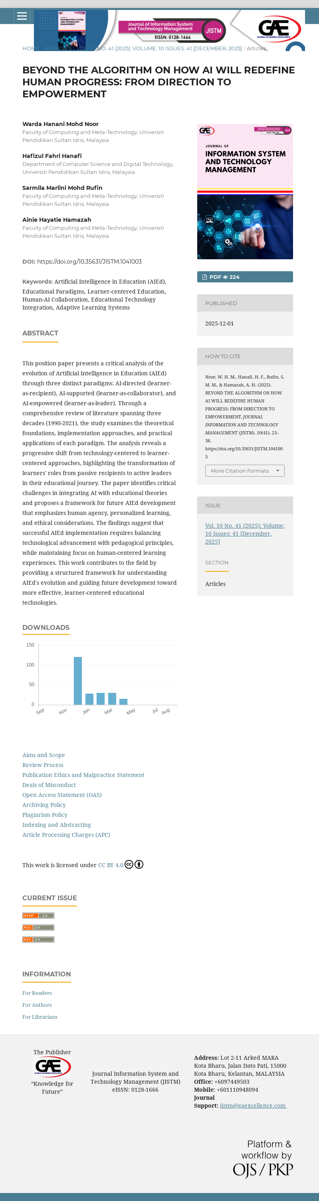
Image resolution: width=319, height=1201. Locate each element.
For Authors (37, 1004)
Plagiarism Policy (44, 814)
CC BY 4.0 (120, 864)
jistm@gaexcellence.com (253, 1105)
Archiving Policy (44, 805)
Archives (57, 48)
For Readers (37, 992)
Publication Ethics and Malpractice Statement (83, 775)
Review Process (42, 765)
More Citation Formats (240, 470)
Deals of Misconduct (49, 785)
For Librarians (39, 1016)
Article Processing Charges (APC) (66, 834)
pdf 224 (224, 277)
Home (31, 48)
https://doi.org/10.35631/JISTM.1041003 (89, 261)
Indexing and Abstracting (56, 824)
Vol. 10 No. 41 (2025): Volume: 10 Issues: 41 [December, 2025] (159, 48)
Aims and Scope (43, 755)
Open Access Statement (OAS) (62, 795)
